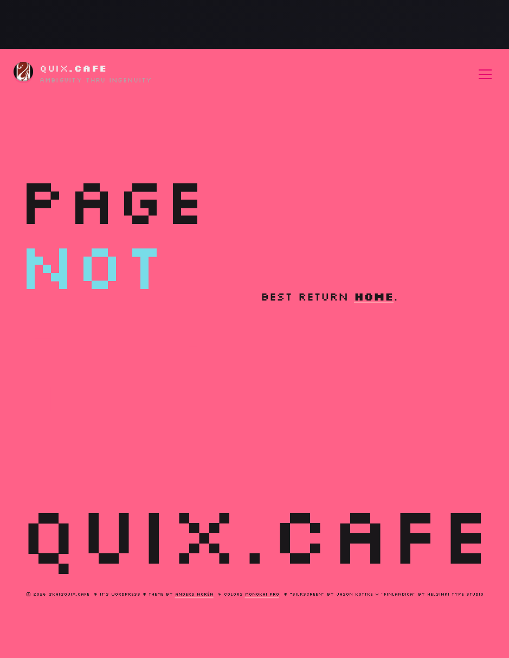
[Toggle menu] (485, 74)
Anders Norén (194, 594)
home (374, 296)
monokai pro (262, 594)
